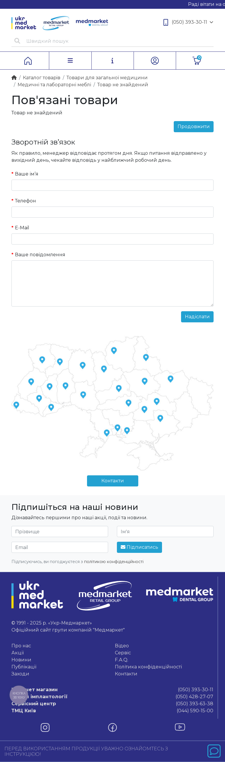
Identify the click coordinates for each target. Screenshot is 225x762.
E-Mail (22, 228)
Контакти (112, 481)
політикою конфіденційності (114, 561)
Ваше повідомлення (40, 254)
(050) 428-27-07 (112, 696)
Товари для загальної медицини (107, 77)
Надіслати (197, 316)
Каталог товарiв (41, 77)
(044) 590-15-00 (112, 710)
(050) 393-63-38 (112, 703)
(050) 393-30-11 (188, 22)
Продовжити (194, 126)
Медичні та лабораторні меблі (54, 84)
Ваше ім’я (26, 174)
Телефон (25, 201)
